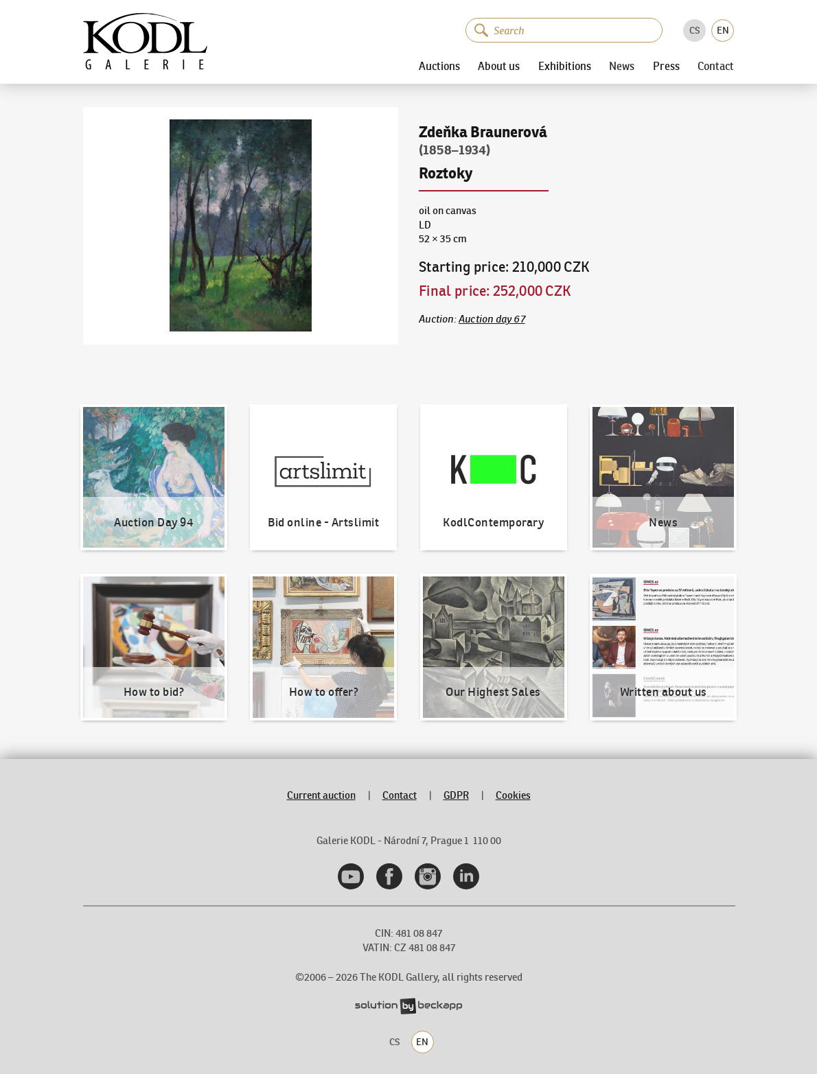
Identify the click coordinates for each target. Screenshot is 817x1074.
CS (694, 30)
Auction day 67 (492, 318)
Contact (716, 66)
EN (723, 30)
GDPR (456, 795)
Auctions (439, 66)
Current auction (321, 795)
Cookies (513, 795)
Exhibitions (564, 66)
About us (499, 66)
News (621, 66)
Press (666, 66)
